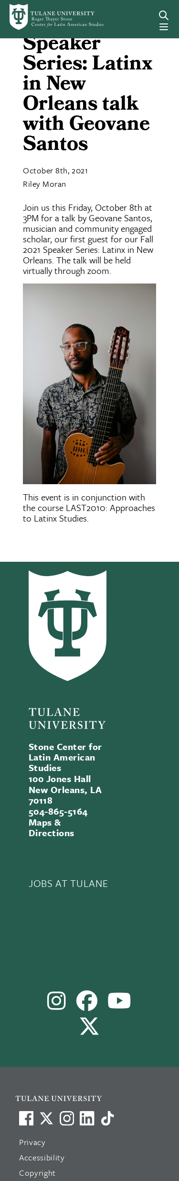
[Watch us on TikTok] (107, 1118)
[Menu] (163, 27)
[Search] (163, 15)
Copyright (37, 1173)
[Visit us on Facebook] (26, 1118)
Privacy (32, 1142)
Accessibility (42, 1157)
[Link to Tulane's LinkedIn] (87, 1118)
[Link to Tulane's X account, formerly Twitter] (46, 1118)
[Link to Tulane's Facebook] (67, 1118)
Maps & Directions (51, 827)
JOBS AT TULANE (68, 883)
